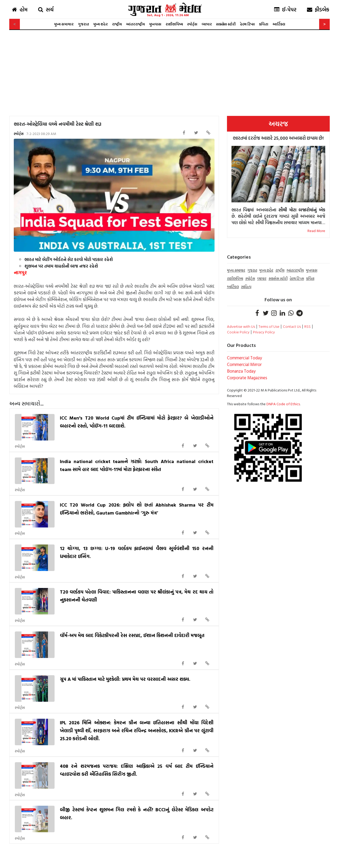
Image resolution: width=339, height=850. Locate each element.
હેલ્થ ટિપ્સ (247, 24)
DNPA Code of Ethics (283, 404)
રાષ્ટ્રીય (117, 24)
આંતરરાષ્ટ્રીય (135, 24)
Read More (316, 230)
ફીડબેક (318, 9)
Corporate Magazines (247, 377)
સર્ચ (45, 9)
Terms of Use (268, 326)
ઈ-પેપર (285, 9)
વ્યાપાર (207, 24)
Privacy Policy (264, 332)
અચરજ (278, 124)
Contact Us (292, 326)
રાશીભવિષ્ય (174, 24)
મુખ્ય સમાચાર (64, 24)
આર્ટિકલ (279, 24)
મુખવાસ (155, 24)
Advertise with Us (241, 326)
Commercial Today (244, 357)
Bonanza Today (241, 371)
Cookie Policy (238, 332)
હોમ (20, 9)
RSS (307, 326)
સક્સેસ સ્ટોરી (226, 24)
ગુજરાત (83, 24)
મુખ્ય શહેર (100, 24)
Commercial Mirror (244, 364)
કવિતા (263, 24)
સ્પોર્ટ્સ (192, 24)
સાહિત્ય (246, 286)
